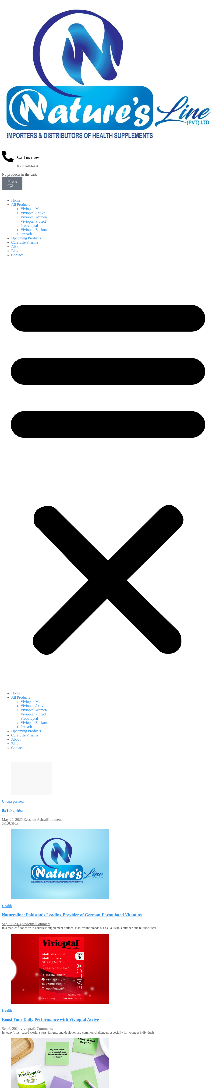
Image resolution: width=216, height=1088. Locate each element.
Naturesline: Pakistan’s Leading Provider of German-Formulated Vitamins (72, 914)
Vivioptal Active (33, 213)
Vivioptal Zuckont (34, 230)
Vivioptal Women (34, 217)
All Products (20, 204)
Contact (17, 255)
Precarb (26, 234)
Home (15, 200)
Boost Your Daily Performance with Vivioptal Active (50, 1020)
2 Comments (43, 1029)
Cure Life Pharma (24, 242)
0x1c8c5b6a (12, 810)
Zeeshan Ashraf (35, 819)
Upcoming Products (26, 238)
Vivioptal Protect (33, 221)
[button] (108, 474)
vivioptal (29, 924)
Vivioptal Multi (32, 209)
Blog (14, 251)
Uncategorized (13, 801)
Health (7, 906)
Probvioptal (29, 226)
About (16, 247)
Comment (54, 819)
